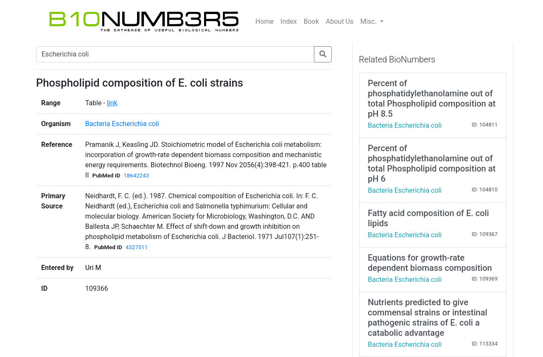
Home (264, 21)
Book (311, 21)
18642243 (136, 175)
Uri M (93, 268)
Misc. (369, 21)
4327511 (137, 247)
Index (288, 21)
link (112, 103)
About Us (339, 21)
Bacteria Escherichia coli (122, 124)
